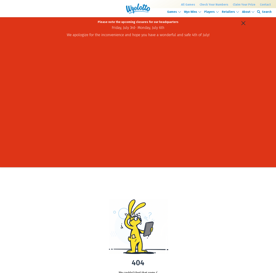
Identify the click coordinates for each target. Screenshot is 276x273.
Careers (163, 227)
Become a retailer (213, 226)
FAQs (116, 227)
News (161, 218)
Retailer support (212, 231)
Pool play (118, 222)
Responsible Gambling (125, 232)
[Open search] (264, 12)
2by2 (70, 227)
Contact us (209, 213)
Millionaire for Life (77, 222)
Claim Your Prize (244, 4)
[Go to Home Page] (46, 214)
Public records (211, 208)
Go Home (138, 155)
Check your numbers (124, 208)
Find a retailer (121, 218)
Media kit (163, 232)
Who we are (165, 208)
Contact (265, 4)
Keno (71, 232)
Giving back (164, 213)
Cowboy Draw (75, 218)
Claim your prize (122, 213)
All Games (188, 4)
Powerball (73, 208)
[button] (174, 11)
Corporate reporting (169, 222)
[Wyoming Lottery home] (138, 9)
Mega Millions (75, 213)
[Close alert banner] (243, 23)
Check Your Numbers (214, 4)
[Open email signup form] (179, 241)
